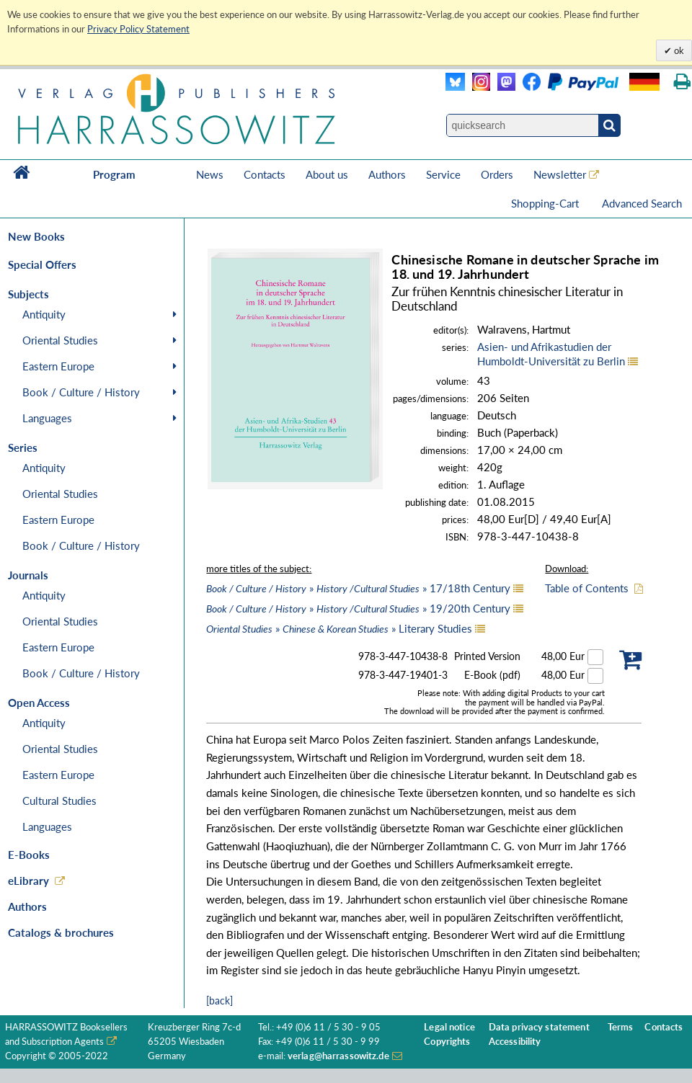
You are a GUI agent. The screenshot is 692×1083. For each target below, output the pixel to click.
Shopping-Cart (546, 203)
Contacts (264, 174)
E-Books (29, 854)
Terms (621, 1027)
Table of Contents (587, 587)
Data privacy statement (539, 1027)
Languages (47, 417)
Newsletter (559, 174)
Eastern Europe (58, 366)
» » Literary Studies (339, 628)
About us (327, 174)
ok (678, 50)
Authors (387, 174)
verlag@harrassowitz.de (338, 1056)
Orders (497, 174)
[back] (219, 1000)
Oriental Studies (60, 340)
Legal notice (449, 1027)
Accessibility (515, 1041)
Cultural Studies (59, 800)
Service (443, 174)
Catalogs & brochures (61, 932)
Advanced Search (642, 203)
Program (114, 174)
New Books (36, 236)
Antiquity (44, 314)
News (209, 174)
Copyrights (447, 1041)
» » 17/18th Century (358, 587)
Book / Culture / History (81, 391)
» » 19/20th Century (358, 608)
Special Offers (42, 264)
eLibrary (28, 880)
